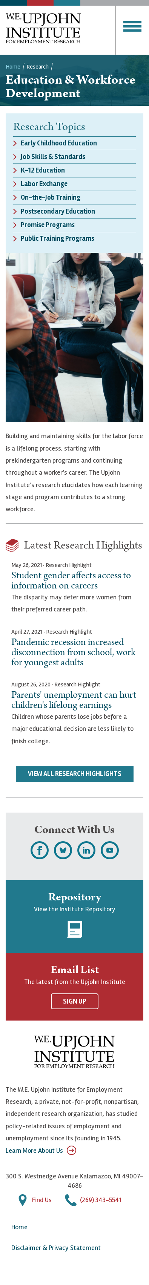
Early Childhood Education (59, 143)
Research (37, 66)
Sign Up (74, 1001)
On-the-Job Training (50, 197)
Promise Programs (48, 225)
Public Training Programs (57, 238)
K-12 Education (43, 170)
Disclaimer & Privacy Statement (56, 1248)
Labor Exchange (44, 184)
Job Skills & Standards (53, 157)
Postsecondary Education (58, 211)
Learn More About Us (41, 1150)
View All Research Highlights (74, 774)
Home (13, 66)
